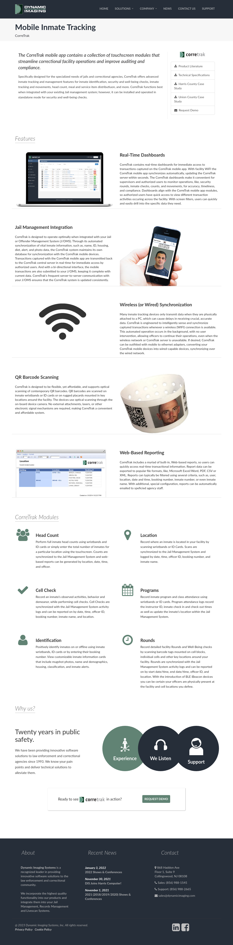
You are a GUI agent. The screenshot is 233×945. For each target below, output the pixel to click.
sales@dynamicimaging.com (177, 895)
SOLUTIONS (124, 8)
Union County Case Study (189, 99)
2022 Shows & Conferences (103, 872)
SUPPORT (208, 8)
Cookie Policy (43, 929)
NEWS (167, 8)
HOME (104, 8)
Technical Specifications (192, 75)
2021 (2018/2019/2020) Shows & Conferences (108, 897)
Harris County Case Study (189, 86)
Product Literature (188, 66)
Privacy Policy (24, 929)
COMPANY (148, 8)
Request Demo (186, 110)
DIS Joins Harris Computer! (103, 883)
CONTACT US (187, 8)
